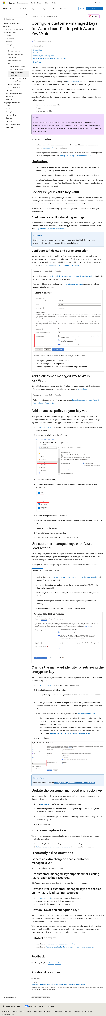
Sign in (101, 3)
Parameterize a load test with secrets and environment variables (70, 947)
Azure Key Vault (73, 81)
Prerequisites (37, 50)
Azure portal (44, 427)
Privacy (46, 1011)
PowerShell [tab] (48, 271)
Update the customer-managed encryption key (53, 847)
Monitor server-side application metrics (61, 944)
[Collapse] (26, 14)
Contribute (37, 1011)
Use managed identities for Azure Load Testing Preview (69, 733)
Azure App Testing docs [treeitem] (12, 23)
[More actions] (102, 16)
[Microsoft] (4, 3)
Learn (34, 16)
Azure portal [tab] (37, 271)
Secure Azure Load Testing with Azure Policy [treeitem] (18, 79)
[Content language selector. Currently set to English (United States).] (12, 1006)
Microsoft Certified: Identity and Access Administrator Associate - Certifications (58, 985)
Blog (28, 1011)
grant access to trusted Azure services (52, 228)
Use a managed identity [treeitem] (17, 69)
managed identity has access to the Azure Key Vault (74, 782)
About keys (82, 389)
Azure (41, 16)
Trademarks (89, 1011)
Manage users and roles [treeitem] (17, 66)
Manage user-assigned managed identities (75, 155)
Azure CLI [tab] (58, 271)
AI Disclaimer (6, 1011)
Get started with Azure (94, 9)
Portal (82, 9)
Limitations (36, 53)
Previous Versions (19, 1011)
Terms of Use (78, 1011)
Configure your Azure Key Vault (43, 56)
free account (46, 148)
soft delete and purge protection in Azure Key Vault (60, 265)
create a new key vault (74, 284)
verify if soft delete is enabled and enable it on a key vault (70, 276)
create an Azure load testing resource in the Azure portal (74, 577)
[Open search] (96, 3)
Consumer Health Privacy (61, 1011)
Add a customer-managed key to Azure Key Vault (49, 58)
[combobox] (15, 19)
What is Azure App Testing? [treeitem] (15, 29)
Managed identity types (86, 713)
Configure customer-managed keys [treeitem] (16, 74)
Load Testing (50, 16)
